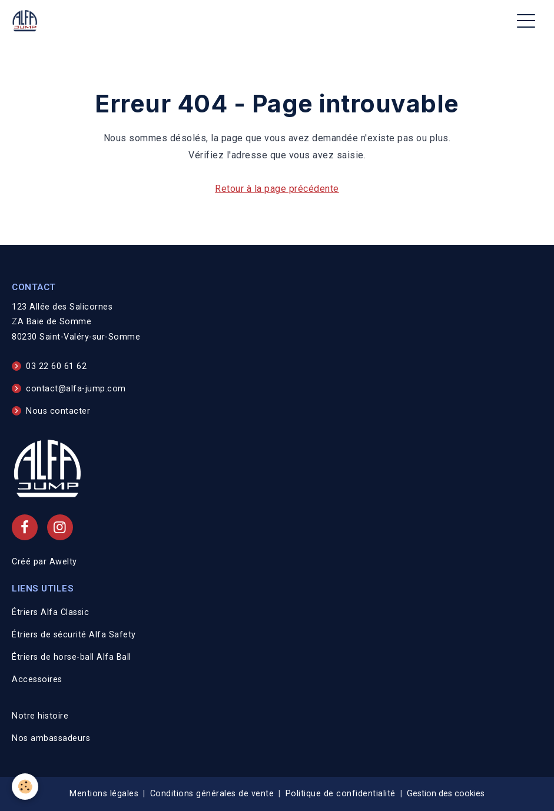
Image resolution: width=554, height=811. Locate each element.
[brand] (27, 20)
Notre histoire (40, 716)
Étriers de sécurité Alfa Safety (74, 635)
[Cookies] (25, 786)
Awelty (63, 562)
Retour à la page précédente (277, 188)
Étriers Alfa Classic (50, 612)
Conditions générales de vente (212, 794)
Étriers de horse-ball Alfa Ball (71, 657)
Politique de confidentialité (341, 794)
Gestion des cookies (446, 794)
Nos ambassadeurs (51, 738)
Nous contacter (58, 411)
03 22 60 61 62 (56, 366)
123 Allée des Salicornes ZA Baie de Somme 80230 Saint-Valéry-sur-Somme (76, 322)
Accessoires (37, 679)
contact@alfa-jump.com (76, 389)
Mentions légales (103, 794)
